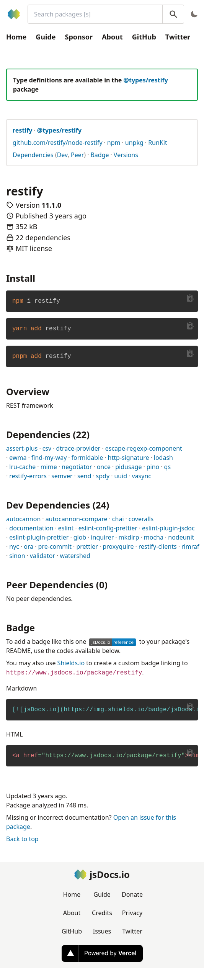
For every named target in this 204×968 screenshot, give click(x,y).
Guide (45, 36)
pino (153, 467)
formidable (87, 457)
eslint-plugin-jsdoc (168, 528)
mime (49, 467)
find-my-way (49, 457)
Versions (126, 155)
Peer (77, 155)
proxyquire (118, 546)
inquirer (102, 537)
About (112, 36)
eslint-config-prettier (107, 528)
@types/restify (146, 80)
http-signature (128, 457)
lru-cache (22, 467)
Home (16, 36)
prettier (87, 546)
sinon (17, 555)
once (104, 467)
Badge (99, 155)
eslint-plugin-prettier (39, 537)
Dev (62, 155)
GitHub (144, 36)
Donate (132, 894)
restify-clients (158, 546)
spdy (103, 476)
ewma (17, 457)
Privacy (132, 913)
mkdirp (129, 537)
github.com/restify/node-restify (58, 142)
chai (118, 519)
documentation (31, 528)
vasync (141, 476)
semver (61, 476)
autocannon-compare (77, 519)
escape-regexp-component (143, 448)
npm (114, 142)
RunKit (157, 142)
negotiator (77, 467)
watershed (75, 555)
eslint (66, 528)
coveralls (141, 519)
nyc (14, 546)
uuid (120, 476)
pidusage (128, 467)
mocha (153, 537)
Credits (102, 913)
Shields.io (71, 663)
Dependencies (33, 155)
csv (46, 448)
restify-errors (28, 476)
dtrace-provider (78, 448)
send (84, 476)
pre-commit (55, 546)
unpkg (134, 142)
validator (42, 555)
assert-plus (22, 448)
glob (79, 537)
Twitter (177, 36)
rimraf (190, 546)
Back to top (22, 839)
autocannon (23, 519)
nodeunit (181, 537)
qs (167, 467)
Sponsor (79, 36)
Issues (102, 931)
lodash (163, 457)
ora (28, 546)
